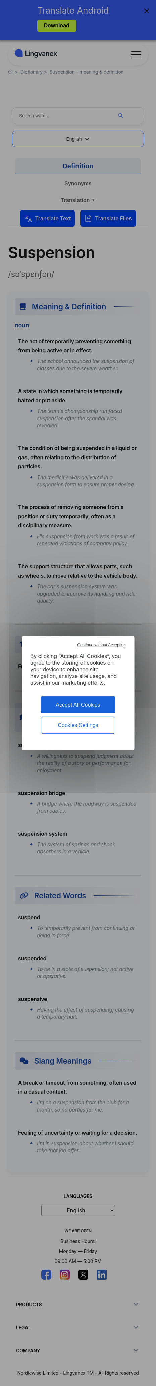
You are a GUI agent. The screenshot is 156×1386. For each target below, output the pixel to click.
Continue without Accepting (101, 644)
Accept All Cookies (78, 704)
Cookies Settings (78, 725)
